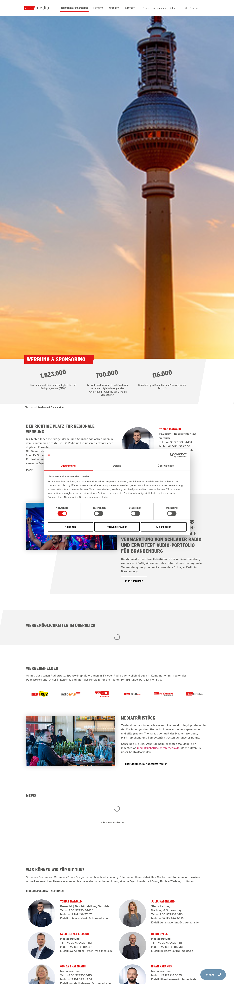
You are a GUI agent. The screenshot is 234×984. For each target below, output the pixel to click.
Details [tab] (117, 465)
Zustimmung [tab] (68, 465)
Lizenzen (98, 8)
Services (114, 8)
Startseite (30, 407)
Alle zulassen (163, 526)
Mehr (29, 469)
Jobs (172, 8)
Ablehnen (70, 526)
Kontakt (130, 8)
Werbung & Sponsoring (74, 8)
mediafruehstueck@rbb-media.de (158, 748)
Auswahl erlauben (117, 526)
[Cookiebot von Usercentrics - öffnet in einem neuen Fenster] (172, 455)
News (146, 8)
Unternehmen (159, 8)
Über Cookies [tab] (166, 465)
